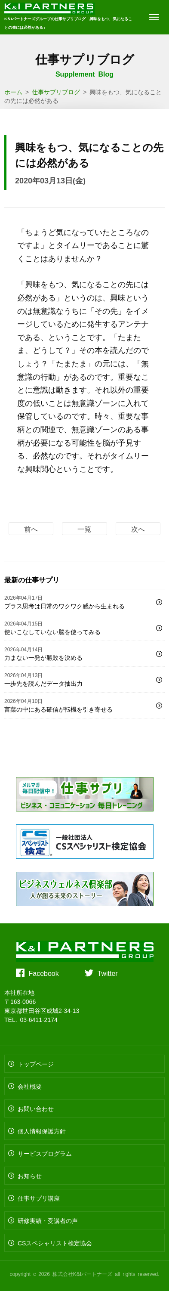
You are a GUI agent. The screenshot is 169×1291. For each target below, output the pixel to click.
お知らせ (30, 1176)
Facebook (44, 972)
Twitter (108, 972)
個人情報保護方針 (42, 1131)
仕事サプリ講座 (39, 1198)
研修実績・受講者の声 (48, 1220)
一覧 (84, 528)
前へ (31, 528)
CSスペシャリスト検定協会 (55, 1243)
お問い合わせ (36, 1108)
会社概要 (30, 1086)
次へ (138, 528)
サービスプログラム (45, 1153)
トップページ (36, 1064)
